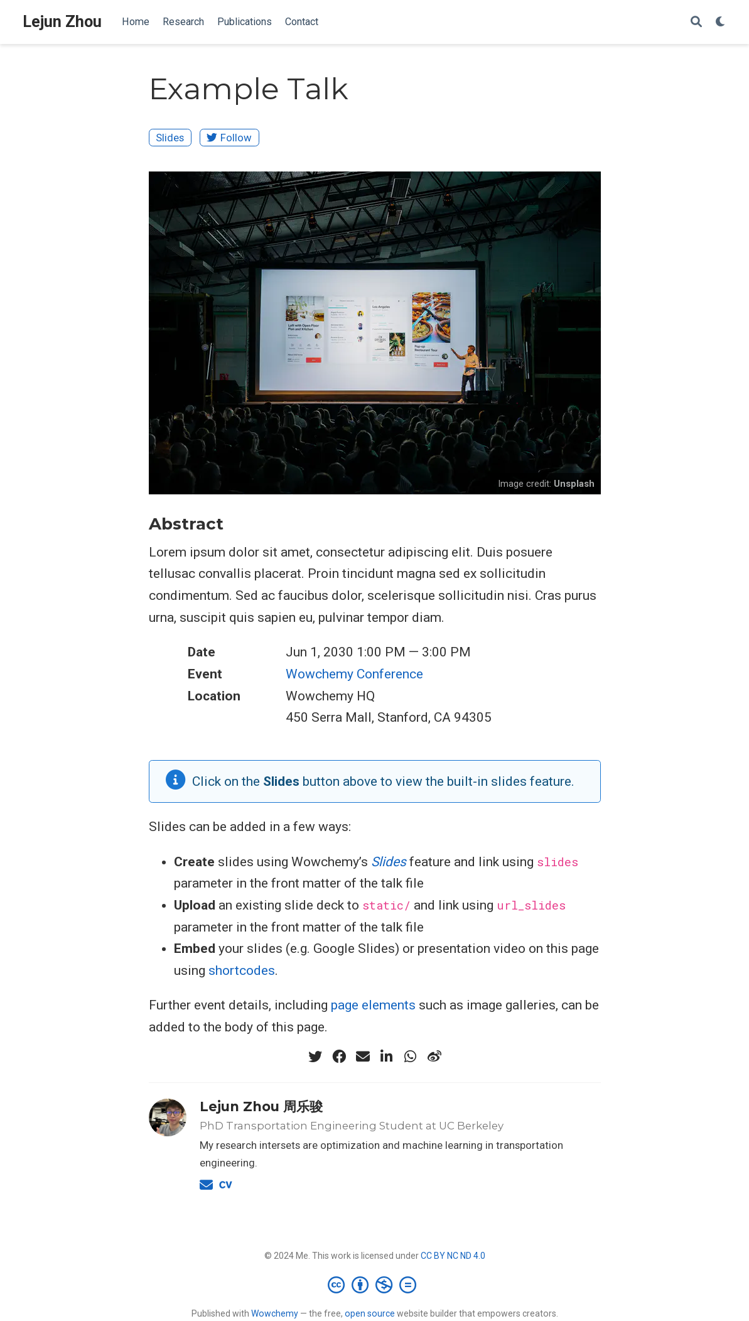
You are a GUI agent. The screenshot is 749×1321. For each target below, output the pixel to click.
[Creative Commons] (374, 1284)
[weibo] (434, 1056)
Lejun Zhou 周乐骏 (261, 1106)
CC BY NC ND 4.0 (453, 1256)
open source (370, 1313)
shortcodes (241, 970)
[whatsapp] (410, 1056)
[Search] (696, 22)
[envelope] (362, 1056)
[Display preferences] (720, 22)
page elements (373, 1005)
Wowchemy (274, 1313)
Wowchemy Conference (354, 674)
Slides (170, 137)
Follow (229, 137)
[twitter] (315, 1056)
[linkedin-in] (386, 1056)
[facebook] (339, 1056)
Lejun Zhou (62, 22)
